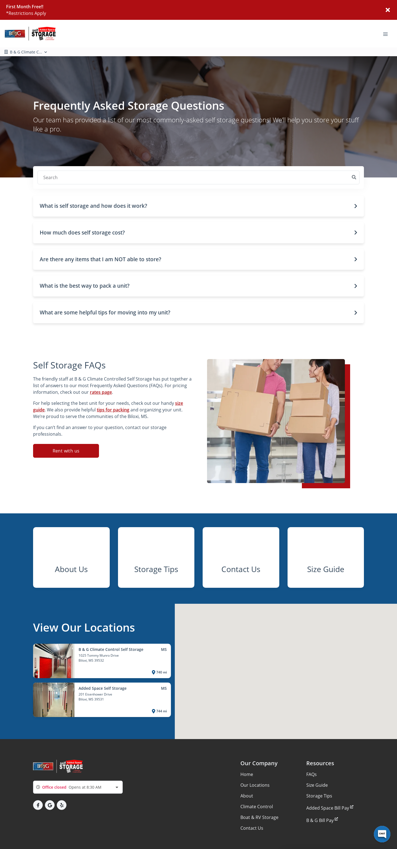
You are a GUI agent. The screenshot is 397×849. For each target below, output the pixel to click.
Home (246, 787)
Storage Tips (319, 809)
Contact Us (251, 841)
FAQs (311, 787)
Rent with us (66, 451)
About (246, 809)
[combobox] (78, 800)
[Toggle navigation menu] (388, 33)
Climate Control (256, 819)
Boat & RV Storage (259, 830)
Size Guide (317, 798)
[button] (198, 206)
